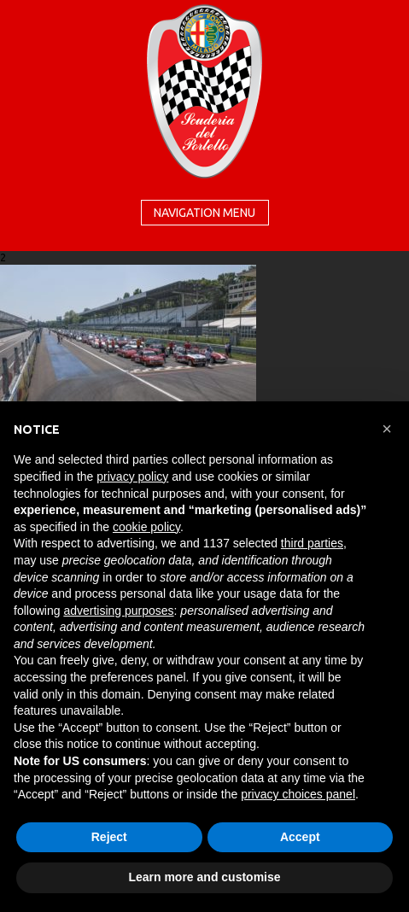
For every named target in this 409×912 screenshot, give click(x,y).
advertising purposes (118, 610)
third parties (312, 543)
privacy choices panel (298, 794)
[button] (386, 428)
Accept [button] (300, 837)
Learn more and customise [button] (204, 877)
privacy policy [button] (132, 476)
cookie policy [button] (146, 527)
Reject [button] (109, 837)
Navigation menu (204, 212)
